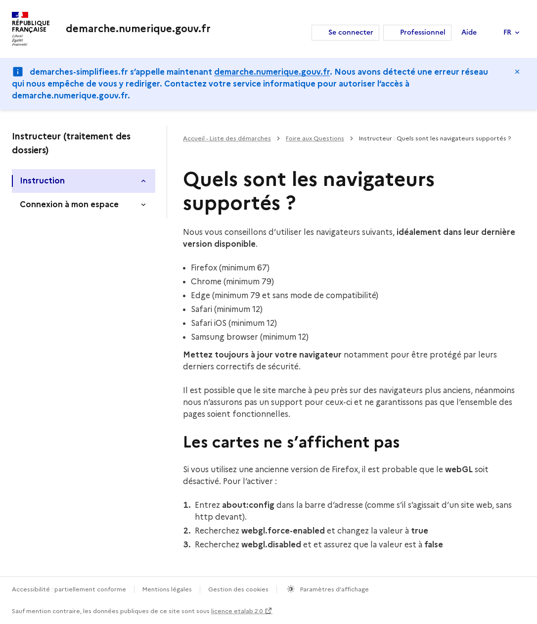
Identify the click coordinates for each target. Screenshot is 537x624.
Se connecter (350, 32)
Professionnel (423, 32)
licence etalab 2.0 (237, 611)
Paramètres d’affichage (334, 589)
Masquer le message (517, 72)
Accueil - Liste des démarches (227, 138)
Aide (469, 32)
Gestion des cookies (238, 589)
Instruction (42, 180)
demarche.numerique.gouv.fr (272, 72)
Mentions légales (167, 589)
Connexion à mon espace (69, 204)
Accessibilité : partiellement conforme (69, 589)
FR (507, 32)
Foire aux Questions (315, 138)
